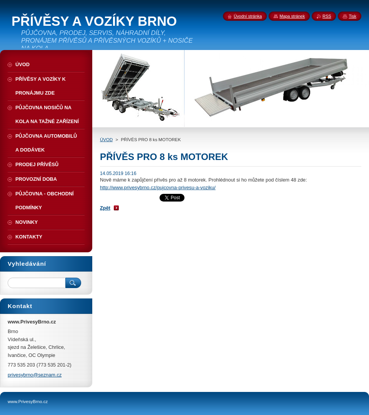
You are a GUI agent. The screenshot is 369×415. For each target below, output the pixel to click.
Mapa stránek (292, 16)
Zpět (105, 208)
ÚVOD (106, 139)
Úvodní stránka (248, 16)
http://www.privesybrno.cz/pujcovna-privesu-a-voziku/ (158, 187)
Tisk (352, 16)
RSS (326, 16)
